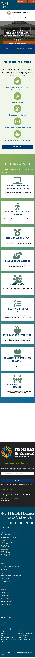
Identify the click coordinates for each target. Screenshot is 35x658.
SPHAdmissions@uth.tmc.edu (7, 536)
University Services (23, 635)
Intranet (20, 625)
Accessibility (4, 623)
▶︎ (34, 32)
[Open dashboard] (25, 1)
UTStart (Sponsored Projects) (26, 639)
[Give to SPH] (22, 1)
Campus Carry (5, 631)
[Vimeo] (8, 500)
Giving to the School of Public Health (8, 640)
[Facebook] (2, 500)
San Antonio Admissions (6, 604)
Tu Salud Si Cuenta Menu (16, 18)
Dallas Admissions (5, 571)
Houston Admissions (5, 595)
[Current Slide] (14, 40)
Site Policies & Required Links (25, 633)
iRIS (19, 623)
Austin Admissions (5, 546)
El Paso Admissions (5, 581)
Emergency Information (7, 637)
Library (20, 627)
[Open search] (29, 1)
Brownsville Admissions (6, 555)
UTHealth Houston (22, 637)
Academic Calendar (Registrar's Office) (6, 628)
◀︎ (2, 32)
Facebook (6, 49)
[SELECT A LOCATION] (19, 1)
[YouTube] (6, 500)
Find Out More (17, 147)
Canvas (3, 633)
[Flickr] (32, 523)
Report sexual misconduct (25, 631)
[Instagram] (4, 500)
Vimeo (30, 49)
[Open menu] (33, 1)
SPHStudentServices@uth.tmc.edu (8, 537)
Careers (3, 635)
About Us (3, 625)
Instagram (19, 49)
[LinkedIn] (27, 523)
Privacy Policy (26, 484)
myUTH (20, 629)
